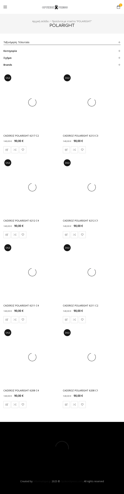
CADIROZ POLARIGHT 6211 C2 (80, 305)
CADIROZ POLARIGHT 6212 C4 (21, 220)
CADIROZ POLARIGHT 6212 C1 (80, 220)
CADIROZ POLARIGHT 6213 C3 (80, 135)
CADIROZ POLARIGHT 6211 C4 (21, 305)
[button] (6, 149)
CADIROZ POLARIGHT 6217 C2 (21, 135)
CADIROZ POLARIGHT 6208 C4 (21, 390)
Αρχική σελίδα (40, 21)
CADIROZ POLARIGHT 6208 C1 (80, 390)
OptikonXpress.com (72, 481)
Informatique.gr (42, 481)
